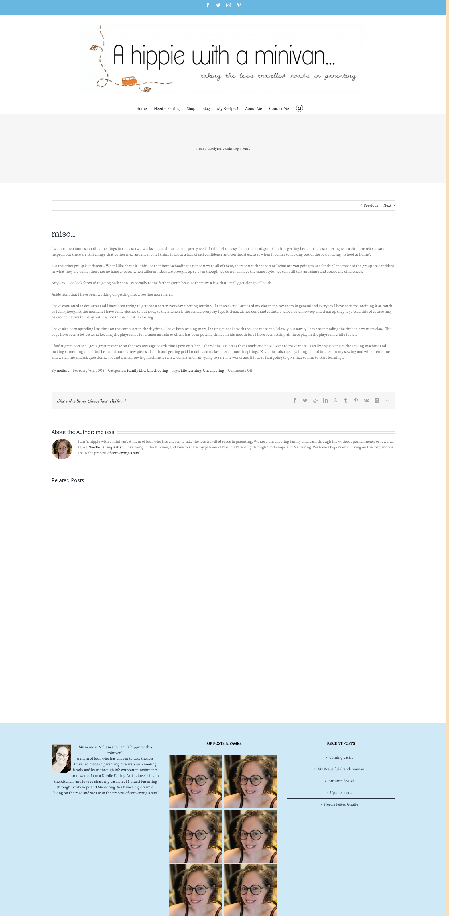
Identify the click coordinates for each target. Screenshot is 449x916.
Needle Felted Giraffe (341, 804)
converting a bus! (125, 452)
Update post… (341, 792)
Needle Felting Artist (105, 447)
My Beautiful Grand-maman (341, 769)
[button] (299, 108)
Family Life (136, 370)
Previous (371, 205)
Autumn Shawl (341, 780)
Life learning (191, 370)
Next (387, 205)
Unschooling (157, 370)
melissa (63, 370)
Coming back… (341, 757)
